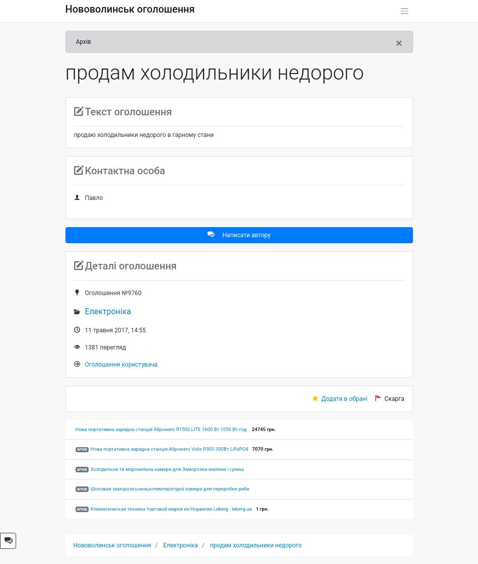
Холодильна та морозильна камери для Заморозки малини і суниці (167, 469)
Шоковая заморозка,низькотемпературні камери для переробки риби (170, 488)
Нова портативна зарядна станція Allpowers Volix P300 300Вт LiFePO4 (169, 449)
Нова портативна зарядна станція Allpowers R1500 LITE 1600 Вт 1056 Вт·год (162, 429)
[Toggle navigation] (404, 11)
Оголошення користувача (121, 364)
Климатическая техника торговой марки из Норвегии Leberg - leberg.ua (171, 509)
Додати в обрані (344, 398)
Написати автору (239, 235)
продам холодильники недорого (256, 545)
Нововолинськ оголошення (130, 9)
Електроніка (108, 311)
